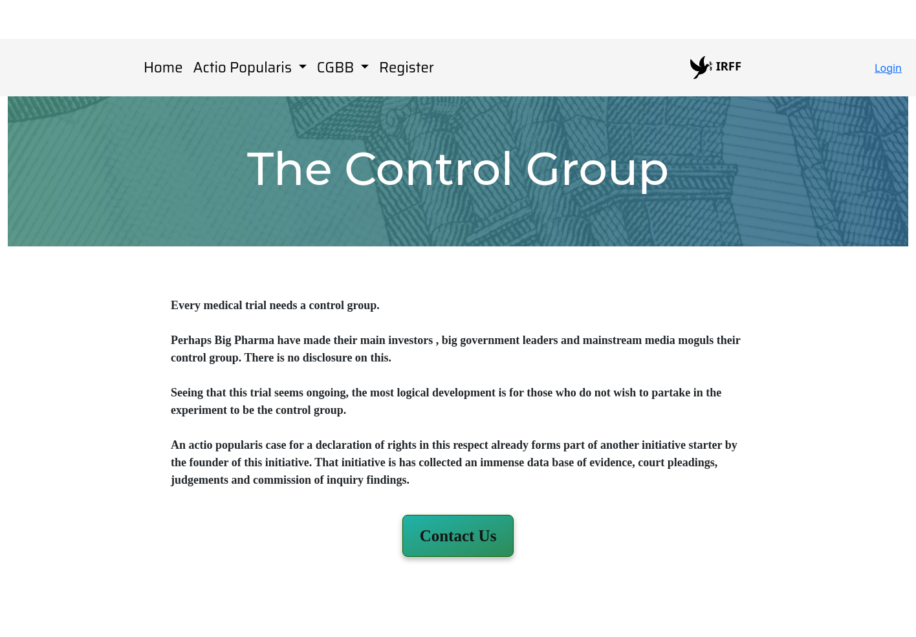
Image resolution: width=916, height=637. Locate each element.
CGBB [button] (337, 67)
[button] (458, 536)
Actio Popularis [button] (244, 67)
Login (888, 68)
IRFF (715, 67)
